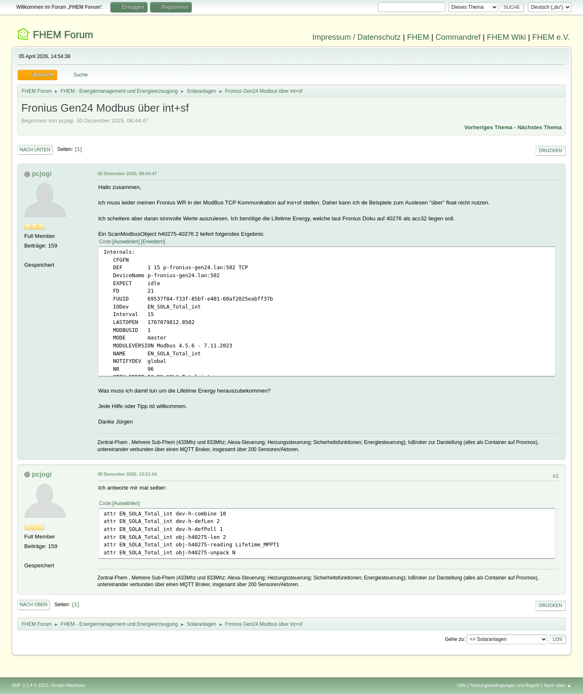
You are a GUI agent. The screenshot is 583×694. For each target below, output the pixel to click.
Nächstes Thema (539, 127)
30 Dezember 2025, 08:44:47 (127, 173)
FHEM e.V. (551, 37)
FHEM (418, 37)
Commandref (458, 37)
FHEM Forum (63, 34)
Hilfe (461, 685)
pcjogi (41, 173)
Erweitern (153, 242)
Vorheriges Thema (488, 127)
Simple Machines (68, 685)
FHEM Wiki (506, 37)
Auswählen (126, 242)
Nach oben (34, 604)
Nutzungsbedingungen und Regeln (505, 685)
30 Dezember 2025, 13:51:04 (127, 474)
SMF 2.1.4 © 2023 (30, 685)
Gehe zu (454, 639)
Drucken (550, 150)
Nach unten (35, 149)
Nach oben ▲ (557, 685)
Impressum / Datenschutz (356, 37)
